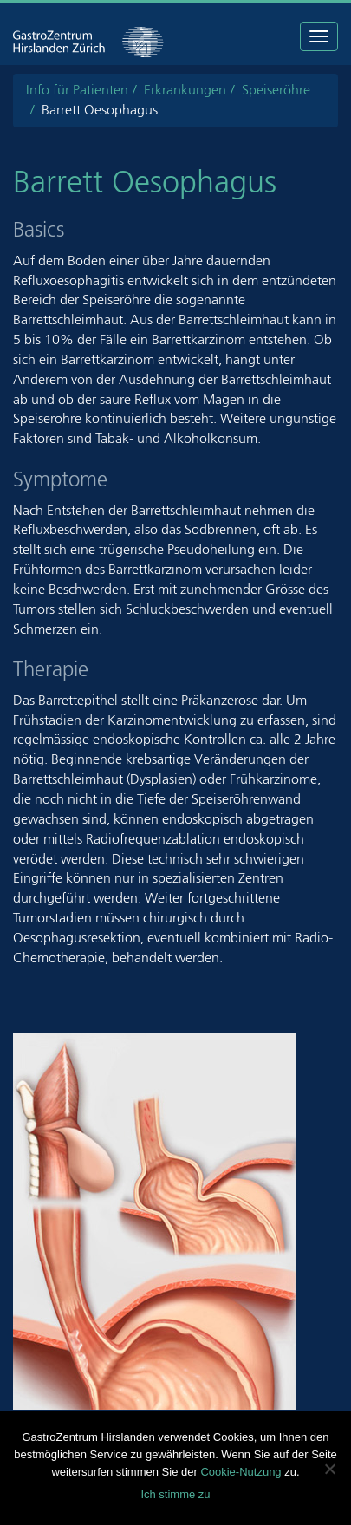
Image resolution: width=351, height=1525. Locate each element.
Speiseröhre (276, 89)
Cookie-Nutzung (240, 1471)
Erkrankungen (185, 89)
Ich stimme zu (175, 1494)
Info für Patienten (77, 89)
